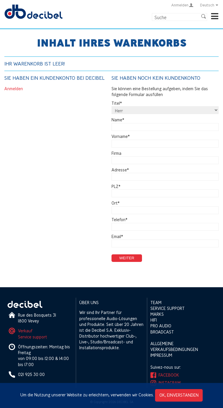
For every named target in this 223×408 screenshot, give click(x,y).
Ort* (116, 203)
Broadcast (162, 331)
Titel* (117, 103)
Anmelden (13, 88)
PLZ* (116, 186)
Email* (117, 236)
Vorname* (121, 136)
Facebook (169, 374)
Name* (118, 119)
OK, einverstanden (179, 395)
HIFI (153, 319)
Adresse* (120, 169)
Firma (116, 153)
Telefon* (119, 219)
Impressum (161, 355)
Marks (157, 314)
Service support (32, 336)
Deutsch (209, 5)
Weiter (126, 258)
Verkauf (25, 330)
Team (155, 302)
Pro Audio (160, 325)
